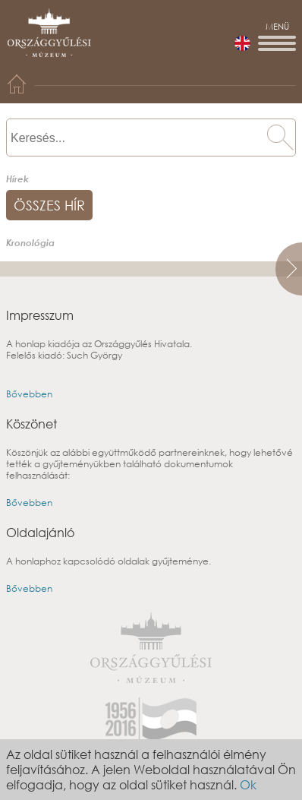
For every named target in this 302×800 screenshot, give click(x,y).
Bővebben (29, 393)
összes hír (49, 205)
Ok (248, 784)
